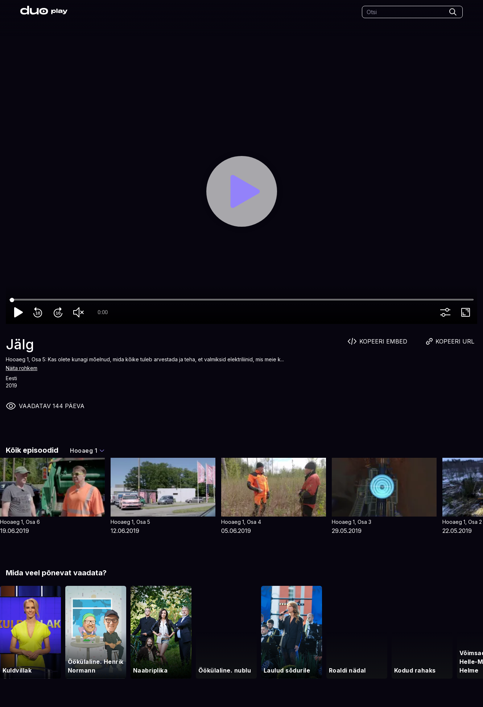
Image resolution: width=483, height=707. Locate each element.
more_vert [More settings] (446, 312)
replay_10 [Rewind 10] (39, 312)
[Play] (241, 191)
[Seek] (241, 300)
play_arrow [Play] (19, 312)
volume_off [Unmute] (79, 312)
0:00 (103, 312)
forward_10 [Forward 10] (59, 312)
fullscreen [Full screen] (467, 312)
